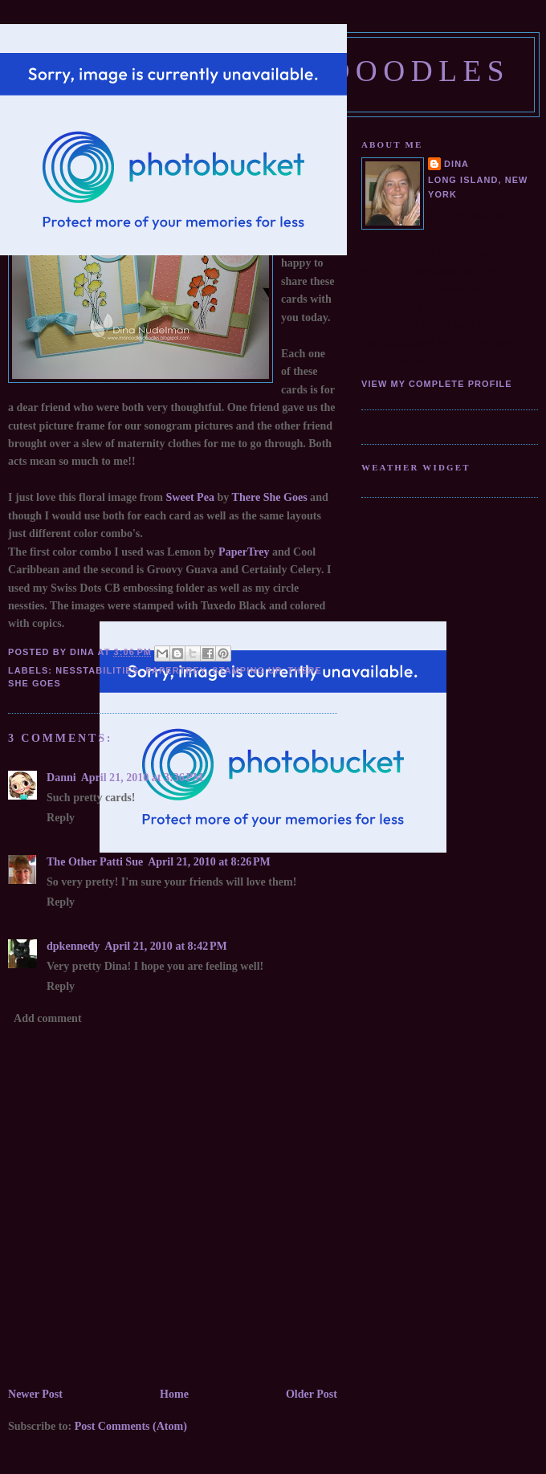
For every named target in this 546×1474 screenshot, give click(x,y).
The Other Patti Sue (95, 861)
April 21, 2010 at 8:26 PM (209, 861)
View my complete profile (436, 384)
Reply (61, 817)
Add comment (48, 1018)
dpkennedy (73, 945)
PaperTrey (243, 551)
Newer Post (35, 1393)
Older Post (311, 1393)
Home (174, 1393)
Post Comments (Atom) (131, 1425)
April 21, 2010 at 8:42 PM (165, 945)
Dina (456, 164)
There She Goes (271, 497)
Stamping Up (246, 670)
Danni (61, 777)
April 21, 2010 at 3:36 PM (142, 777)
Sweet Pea (190, 497)
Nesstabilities (97, 670)
